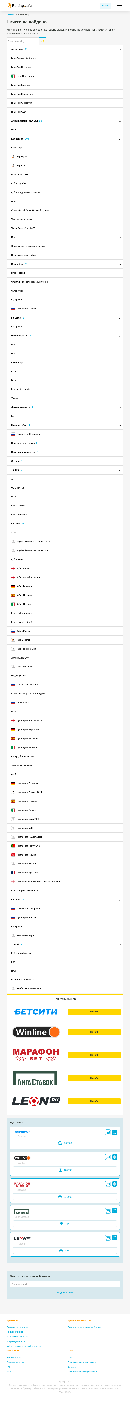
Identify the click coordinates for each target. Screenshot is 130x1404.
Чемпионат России (23, 308)
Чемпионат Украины (24, 863)
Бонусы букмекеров (16, 1341)
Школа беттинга (14, 1357)
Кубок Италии (21, 604)
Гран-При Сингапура (21, 103)
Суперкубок (17, 291)
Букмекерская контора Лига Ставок (84, 1327)
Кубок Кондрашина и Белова (25, 192)
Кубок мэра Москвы (21, 953)
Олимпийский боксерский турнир (28, 246)
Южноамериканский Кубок (24, 890)
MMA (13, 344)
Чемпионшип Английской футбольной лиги (35, 881)
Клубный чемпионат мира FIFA (29, 550)
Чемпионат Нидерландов (26, 837)
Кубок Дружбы (18, 183)
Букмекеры (12, 1320)
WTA (13, 496)
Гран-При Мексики (20, 85)
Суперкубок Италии (24, 747)
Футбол (18, 523)
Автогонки (19, 49)
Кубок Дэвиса (18, 505)
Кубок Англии (20, 568)
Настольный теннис (24, 443)
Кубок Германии (22, 586)
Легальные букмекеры (17, 1336)
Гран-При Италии (22, 76)
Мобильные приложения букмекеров (24, 1346)
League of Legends (20, 389)
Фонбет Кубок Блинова (23, 979)
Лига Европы (20, 640)
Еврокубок (19, 156)
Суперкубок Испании (24, 738)
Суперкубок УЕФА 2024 (23, 756)
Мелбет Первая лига (24, 684)
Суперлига (16, 299)
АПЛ (13, 532)
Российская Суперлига (25, 434)
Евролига (18, 165)
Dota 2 (14, 380)
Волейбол (19, 264)
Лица (9, 1372)
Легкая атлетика (22, 407)
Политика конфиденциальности (83, 1372)
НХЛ (13, 970)
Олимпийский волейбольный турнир (29, 282)
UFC (13, 353)
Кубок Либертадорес (21, 613)
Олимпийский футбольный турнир (28, 693)
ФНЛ (13, 774)
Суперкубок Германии (25, 729)
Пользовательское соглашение (82, 1362)
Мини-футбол (20, 425)
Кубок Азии (17, 559)
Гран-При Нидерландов (23, 94)
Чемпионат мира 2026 (25, 819)
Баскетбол (20, 138)
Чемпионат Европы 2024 (26, 792)
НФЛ (13, 129)
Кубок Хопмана (19, 514)
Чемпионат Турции (23, 855)
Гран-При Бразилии (21, 67)
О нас (70, 1351)
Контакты (72, 1367)
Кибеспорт (20, 362)
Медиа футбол (18, 675)
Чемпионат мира (22, 935)
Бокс (16, 237)
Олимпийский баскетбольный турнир (30, 210)
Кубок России (20, 631)
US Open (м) (17, 488)
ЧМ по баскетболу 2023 (23, 228)
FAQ (9, 1367)
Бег (13, 416)
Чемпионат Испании (24, 801)
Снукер (16, 461)
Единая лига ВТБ (20, 174)
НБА (13, 201)
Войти (105, 5)
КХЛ (13, 962)
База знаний (13, 1351)
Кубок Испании (21, 595)
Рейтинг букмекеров (16, 1332)
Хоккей (17, 944)
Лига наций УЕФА (20, 658)
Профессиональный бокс (24, 255)
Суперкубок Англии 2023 (26, 720)
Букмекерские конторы (17, 1327)
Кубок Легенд (18, 273)
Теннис (16, 470)
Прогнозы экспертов (24, 452)
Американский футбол (26, 121)
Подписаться (65, 1292)
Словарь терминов (15, 1362)
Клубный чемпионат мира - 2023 (30, 541)
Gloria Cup (16, 147)
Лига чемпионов (22, 666)
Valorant (15, 398)
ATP (13, 479)
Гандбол (17, 317)
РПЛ (13, 711)
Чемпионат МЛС (22, 828)
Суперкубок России (23, 917)
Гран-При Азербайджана (23, 58)
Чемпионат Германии (24, 783)
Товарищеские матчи (22, 219)
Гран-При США (18, 112)
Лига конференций (23, 649)
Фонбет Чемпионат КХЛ (26, 988)
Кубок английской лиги (25, 577)
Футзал (17, 899)
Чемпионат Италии (23, 810)
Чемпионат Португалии (25, 846)
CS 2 (13, 371)
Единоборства (21, 335)
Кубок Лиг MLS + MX (21, 622)
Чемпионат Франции (24, 872)
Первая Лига (20, 702)
